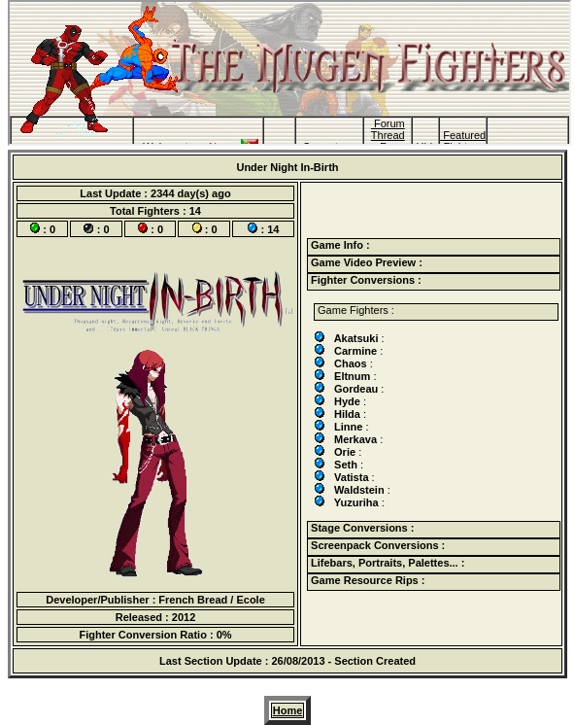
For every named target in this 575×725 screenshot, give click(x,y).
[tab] (433, 247)
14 (195, 211)
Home (288, 710)
